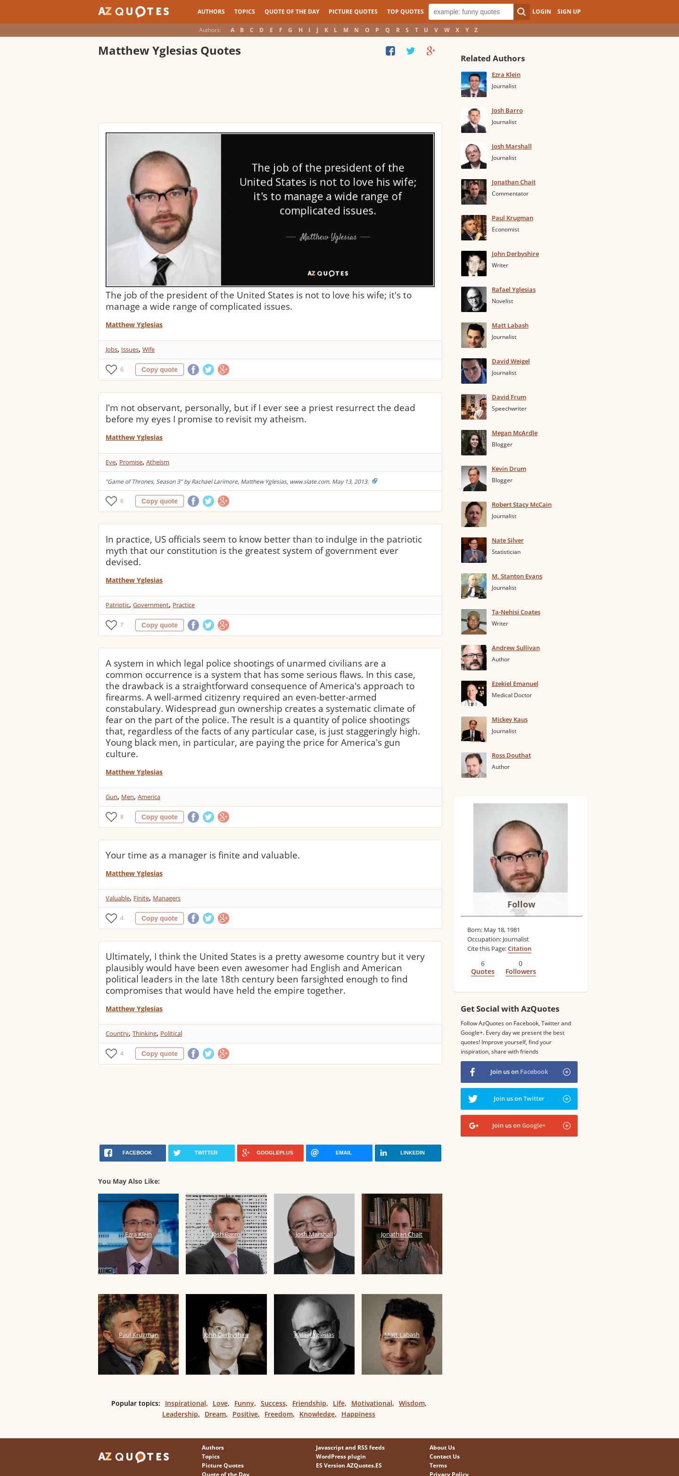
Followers (520, 971)
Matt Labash (510, 325)
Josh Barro (507, 110)
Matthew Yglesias (134, 324)
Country (117, 1033)
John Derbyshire (515, 253)
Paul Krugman (512, 218)
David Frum (509, 397)
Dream (215, 1414)
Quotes (483, 971)
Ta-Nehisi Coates (516, 612)
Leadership (180, 1414)
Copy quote (159, 369)
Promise (130, 462)
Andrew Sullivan (516, 647)
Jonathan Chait (514, 182)
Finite (141, 898)
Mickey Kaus (510, 719)
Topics (244, 12)
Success (273, 1403)
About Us (442, 1447)
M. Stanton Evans (517, 576)
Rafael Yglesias (514, 289)
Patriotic (117, 605)
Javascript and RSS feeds (350, 1447)
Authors (211, 12)
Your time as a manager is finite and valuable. (203, 855)
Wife (148, 349)
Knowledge (317, 1414)
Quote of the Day (292, 12)
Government (151, 605)
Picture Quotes (353, 12)
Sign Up (569, 12)
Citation (519, 948)
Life (339, 1403)
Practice (184, 605)
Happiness (358, 1414)
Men (127, 796)
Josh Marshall (512, 146)
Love (220, 1403)
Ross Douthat (511, 755)
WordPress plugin (341, 1456)
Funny (244, 1403)
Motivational (371, 1403)
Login (541, 12)
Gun (111, 796)
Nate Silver (508, 540)
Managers (167, 898)
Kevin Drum (509, 468)
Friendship (309, 1403)
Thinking (144, 1033)
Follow (521, 904)
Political (171, 1033)
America (149, 796)
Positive (245, 1414)
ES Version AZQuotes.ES (349, 1465)
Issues (130, 349)
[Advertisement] (269, 92)
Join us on (519, 1071)
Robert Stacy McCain (522, 504)
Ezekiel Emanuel (515, 683)
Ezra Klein (506, 74)
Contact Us (445, 1456)
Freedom (279, 1414)
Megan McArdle (515, 433)
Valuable (118, 898)
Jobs (111, 349)
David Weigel (511, 361)
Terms (438, 1465)
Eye (111, 462)
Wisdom (412, 1403)
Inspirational (185, 1403)
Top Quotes (405, 12)
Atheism (157, 462)
